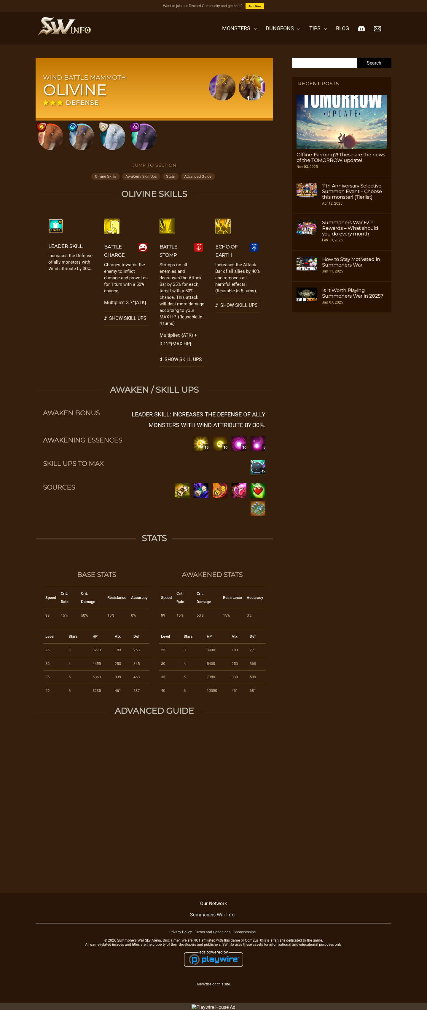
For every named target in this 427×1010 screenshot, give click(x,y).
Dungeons (280, 28)
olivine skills (105, 176)
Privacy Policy (180, 932)
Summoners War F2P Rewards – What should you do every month (350, 228)
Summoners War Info (212, 915)
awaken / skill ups (141, 176)
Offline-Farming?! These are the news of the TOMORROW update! (341, 157)
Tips (315, 28)
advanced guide (197, 176)
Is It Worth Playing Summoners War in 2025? (352, 293)
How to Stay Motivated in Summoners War (351, 262)
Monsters (236, 28)
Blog (342, 28)
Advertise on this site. (214, 984)
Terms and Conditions (212, 932)
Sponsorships (245, 932)
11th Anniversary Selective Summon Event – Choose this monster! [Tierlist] (352, 191)
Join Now (254, 6)
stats (170, 176)
